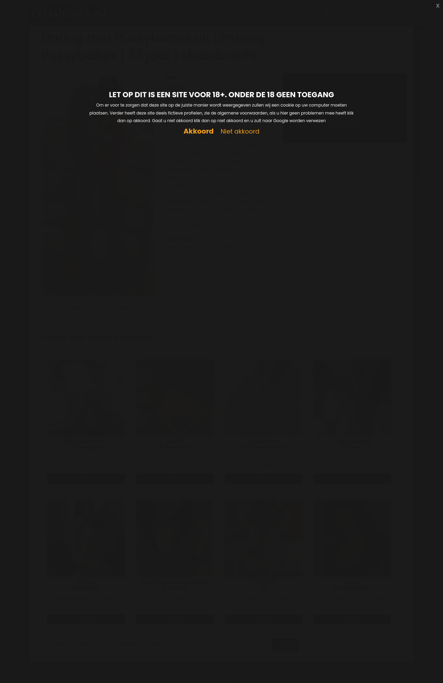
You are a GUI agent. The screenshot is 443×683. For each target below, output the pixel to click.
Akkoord (198, 131)
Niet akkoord (239, 132)
